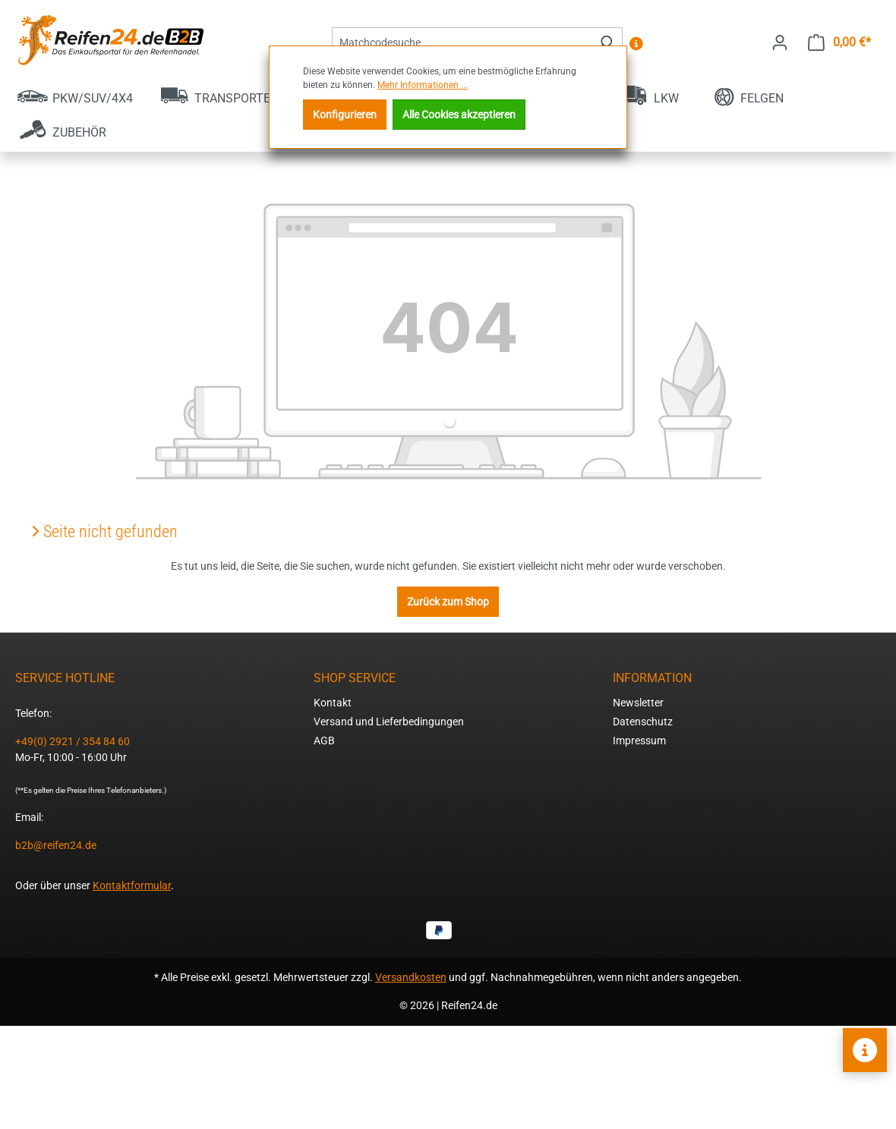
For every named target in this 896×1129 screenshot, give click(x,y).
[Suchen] (605, 42)
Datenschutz (643, 721)
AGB (324, 740)
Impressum (639, 740)
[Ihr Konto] (780, 42)
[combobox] (460, 42)
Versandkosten (410, 977)
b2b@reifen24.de (55, 845)
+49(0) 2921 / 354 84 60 (72, 741)
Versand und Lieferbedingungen (389, 721)
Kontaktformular (132, 885)
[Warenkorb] (839, 42)
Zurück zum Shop (448, 602)
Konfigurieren (345, 114)
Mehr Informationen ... (422, 85)
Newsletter (638, 703)
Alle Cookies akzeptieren (459, 114)
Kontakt (333, 703)
